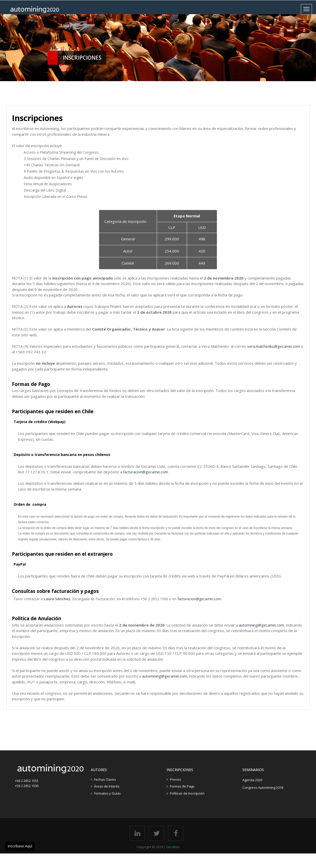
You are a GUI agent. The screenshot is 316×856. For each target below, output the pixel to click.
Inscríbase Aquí (20, 846)
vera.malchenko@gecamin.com (273, 346)
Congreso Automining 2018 (263, 787)
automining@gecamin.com (261, 625)
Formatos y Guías (107, 793)
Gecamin (173, 847)
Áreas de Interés (107, 786)
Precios (176, 779)
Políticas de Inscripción (187, 793)
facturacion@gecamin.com (199, 598)
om (165, 471)
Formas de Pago (182, 786)
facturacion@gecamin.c (143, 471)
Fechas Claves (105, 779)
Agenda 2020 (252, 780)
